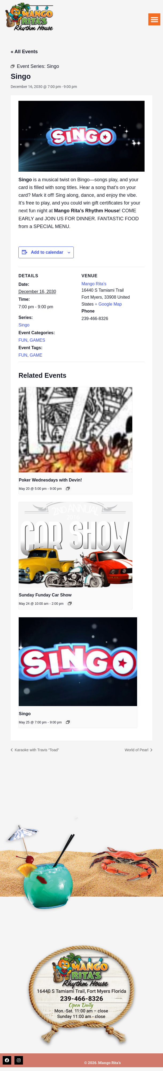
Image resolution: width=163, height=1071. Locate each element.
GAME (36, 355)
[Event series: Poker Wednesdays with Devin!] (68, 488)
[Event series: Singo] (68, 722)
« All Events (24, 51)
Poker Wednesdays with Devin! (50, 480)
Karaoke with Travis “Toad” (36, 750)
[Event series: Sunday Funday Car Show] (70, 603)
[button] (154, 19)
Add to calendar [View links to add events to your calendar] (47, 252)
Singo (23, 325)
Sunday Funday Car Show (45, 595)
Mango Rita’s (94, 284)
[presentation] (75, 429)
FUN (22, 340)
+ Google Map (108, 304)
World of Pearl (137, 750)
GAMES (37, 340)
